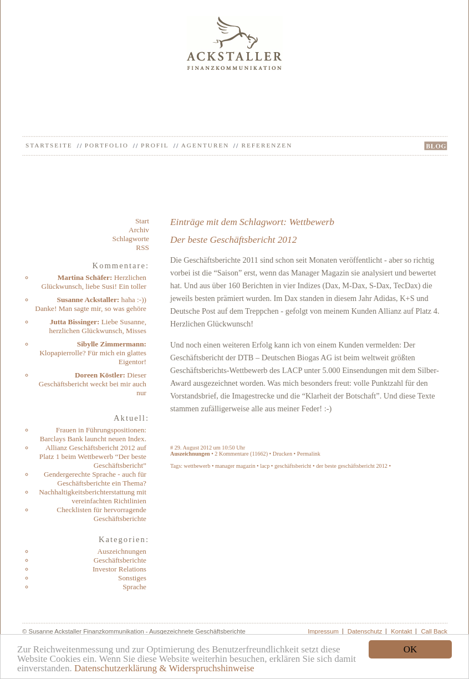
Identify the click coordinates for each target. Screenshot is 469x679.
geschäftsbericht (293, 466)
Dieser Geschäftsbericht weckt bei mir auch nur (92, 384)
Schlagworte (131, 238)
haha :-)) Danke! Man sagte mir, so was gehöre (90, 304)
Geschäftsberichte (120, 560)
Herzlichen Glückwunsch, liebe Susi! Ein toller (94, 281)
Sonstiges (132, 578)
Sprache (134, 587)
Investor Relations (119, 569)
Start (142, 221)
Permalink (308, 454)
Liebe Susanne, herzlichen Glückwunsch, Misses (97, 326)
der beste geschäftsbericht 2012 (352, 466)
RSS (142, 247)
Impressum (323, 631)
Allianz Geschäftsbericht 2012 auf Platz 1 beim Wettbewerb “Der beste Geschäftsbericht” (92, 456)
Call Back (434, 631)
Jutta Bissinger (73, 322)
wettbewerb (197, 466)
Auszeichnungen (121, 551)
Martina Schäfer (84, 277)
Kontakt (401, 631)
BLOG (435, 145)
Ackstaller (235, 43)
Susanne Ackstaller (87, 299)
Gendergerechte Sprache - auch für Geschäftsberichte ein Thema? (95, 478)
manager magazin (235, 466)
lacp (264, 466)
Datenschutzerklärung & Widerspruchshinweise (164, 668)
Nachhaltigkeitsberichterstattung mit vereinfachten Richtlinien (92, 496)
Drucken (282, 454)
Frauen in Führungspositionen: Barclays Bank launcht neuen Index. (93, 434)
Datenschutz (365, 631)
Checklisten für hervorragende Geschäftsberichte (101, 514)
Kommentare (233, 454)
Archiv (139, 230)
